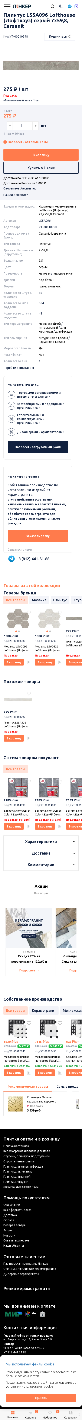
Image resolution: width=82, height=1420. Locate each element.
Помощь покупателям (26, 1198)
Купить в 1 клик (41, 168)
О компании (11, 1204)
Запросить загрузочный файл (38, 447)
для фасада (63, 331)
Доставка (10, 1215)
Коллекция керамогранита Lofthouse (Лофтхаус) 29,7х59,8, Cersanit (57, 210)
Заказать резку (38, 536)
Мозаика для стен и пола (21, 1186)
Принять (41, 1398)
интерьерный (48, 327)
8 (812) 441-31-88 (34, 559)
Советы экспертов (16, 1240)
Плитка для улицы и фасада (23, 1166)
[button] (79, 1414)
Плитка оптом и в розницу (31, 1139)
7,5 (41, 260)
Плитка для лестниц (17, 1171)
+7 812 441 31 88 (14, 1352)
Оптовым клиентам (24, 1256)
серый (43, 267)
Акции (7, 1230)
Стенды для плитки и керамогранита (29, 1268)
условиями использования (24, 1386)
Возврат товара (14, 1225)
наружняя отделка (52, 342)
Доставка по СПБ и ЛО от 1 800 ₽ (26, 178)
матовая (44, 273)
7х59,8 (43, 250)
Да (41, 348)
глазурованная (63, 273)
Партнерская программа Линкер (25, 1263)
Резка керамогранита (26, 1288)
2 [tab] (19, 631)
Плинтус (45, 244)
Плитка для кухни (15, 1181)
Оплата (8, 1220)
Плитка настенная (16, 1146)
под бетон (46, 280)
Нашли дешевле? (15, 195)
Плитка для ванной (16, 1176)
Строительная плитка (19, 1161)
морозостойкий (50, 323)
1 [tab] (16, 631)
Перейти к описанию (18, 368)
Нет (41, 354)
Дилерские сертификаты (21, 1274)
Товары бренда (19, 592)
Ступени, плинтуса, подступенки (26, 1156)
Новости (9, 1235)
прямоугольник (49, 286)
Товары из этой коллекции (31, 585)
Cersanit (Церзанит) (52, 233)
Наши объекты (13, 1245)
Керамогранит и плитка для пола (26, 1151)
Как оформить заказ (17, 1210)
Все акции (41, 893)
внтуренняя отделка (53, 338)
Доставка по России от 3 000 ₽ (24, 183)
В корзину (41, 155)
